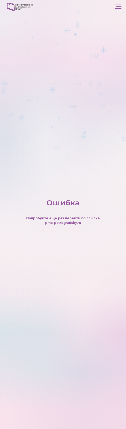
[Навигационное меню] (118, 7)
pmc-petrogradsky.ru (63, 223)
